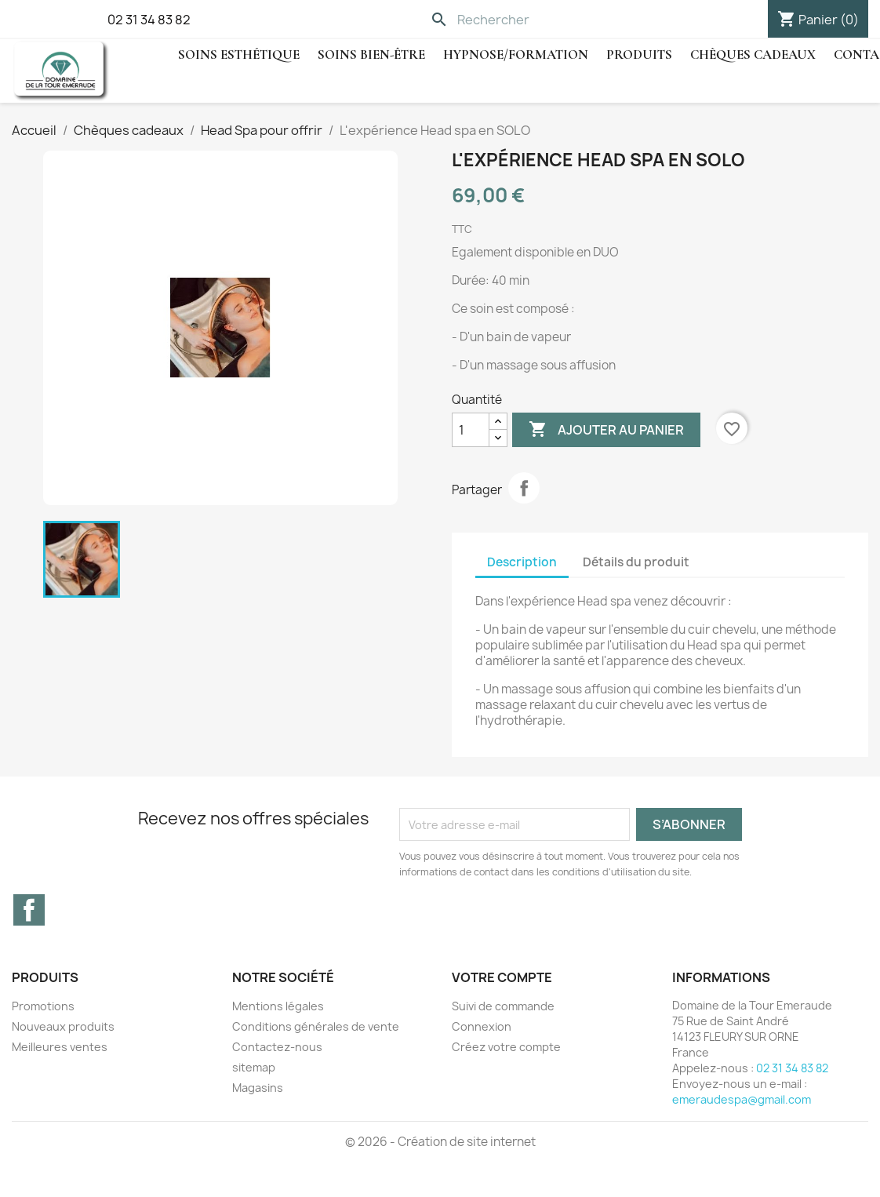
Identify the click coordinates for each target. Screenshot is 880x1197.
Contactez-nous (277, 1046)
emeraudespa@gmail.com (741, 1099)
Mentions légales (278, 1006)
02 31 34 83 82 (149, 19)
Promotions (43, 1006)
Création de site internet (467, 1141)
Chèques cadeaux (753, 54)
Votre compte (502, 977)
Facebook (29, 910)
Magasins (257, 1087)
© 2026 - (371, 1141)
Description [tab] (522, 562)
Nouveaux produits (63, 1026)
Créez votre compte (506, 1046)
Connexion (481, 1026)
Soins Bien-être (371, 54)
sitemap (253, 1067)
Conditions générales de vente (315, 1026)
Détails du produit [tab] (636, 562)
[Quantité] (470, 430)
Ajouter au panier (606, 430)
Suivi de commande (503, 1006)
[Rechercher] (531, 19)
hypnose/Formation (515, 54)
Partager (524, 488)
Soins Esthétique (239, 54)
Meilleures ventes (59, 1046)
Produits (639, 54)
